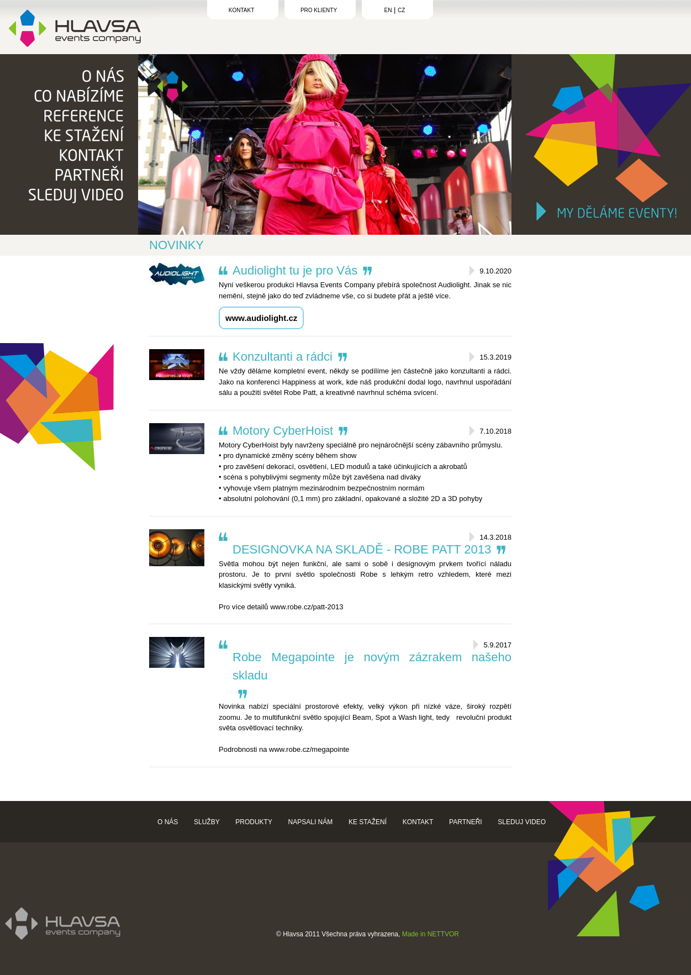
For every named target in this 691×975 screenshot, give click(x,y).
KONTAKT (241, 10)
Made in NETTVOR (430, 934)
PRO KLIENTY (318, 10)
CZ (401, 10)
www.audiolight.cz (261, 318)
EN (388, 10)
